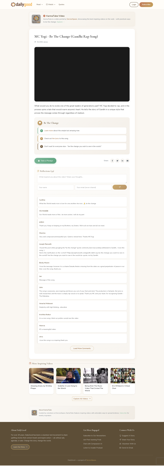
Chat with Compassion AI (92, 444)
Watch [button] (50, 4)
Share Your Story (127, 440)
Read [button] (39, 4)
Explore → (61, 22)
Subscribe (146, 4)
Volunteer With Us (127, 444)
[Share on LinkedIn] (122, 161)
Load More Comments (82, 349)
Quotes (61, 4)
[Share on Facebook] (112, 161)
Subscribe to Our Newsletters (94, 436)
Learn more (48, 131)
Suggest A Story (127, 436)
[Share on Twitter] (117, 161)
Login (134, 4)
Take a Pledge (45, 161)
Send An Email (126, 448)
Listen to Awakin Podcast (93, 448)
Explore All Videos (82, 399)
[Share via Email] (127, 161)
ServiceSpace (72, 19)
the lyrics (55, 139)
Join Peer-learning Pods (92, 440)
